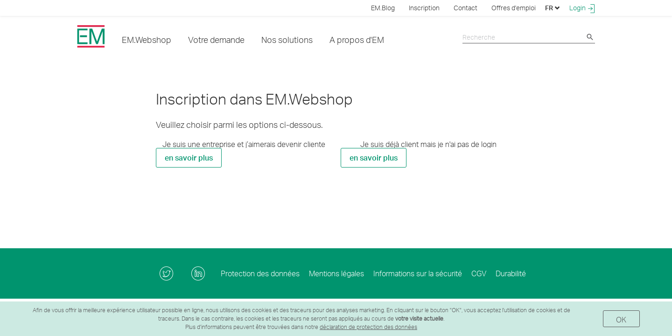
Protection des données (260, 273)
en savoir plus (189, 157)
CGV (478, 273)
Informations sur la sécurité (417, 273)
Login (582, 8)
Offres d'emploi (513, 8)
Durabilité (511, 273)
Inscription (424, 8)
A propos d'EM (356, 39)
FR (552, 8)
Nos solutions (287, 39)
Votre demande (216, 39)
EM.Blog (383, 8)
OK (621, 319)
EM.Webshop (146, 39)
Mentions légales (336, 273)
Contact (465, 8)
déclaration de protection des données (368, 326)
